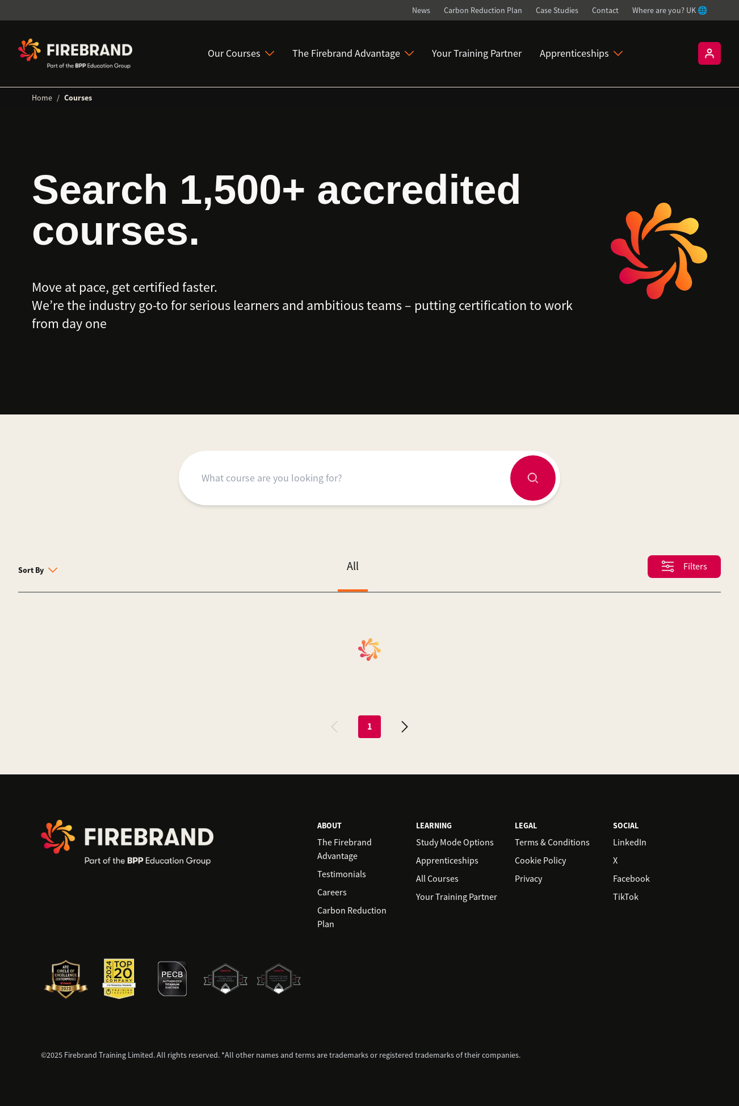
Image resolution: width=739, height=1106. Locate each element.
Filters (684, 566)
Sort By (37, 570)
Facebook (631, 879)
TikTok (626, 897)
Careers (332, 892)
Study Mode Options (455, 842)
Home (42, 98)
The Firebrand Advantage (353, 53)
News (421, 10)
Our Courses (241, 53)
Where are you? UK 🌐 (669, 10)
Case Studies (557, 10)
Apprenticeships (581, 53)
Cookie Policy (540, 860)
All (353, 566)
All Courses (437, 879)
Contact (605, 10)
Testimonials (341, 874)
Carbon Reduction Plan (483, 10)
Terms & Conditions (552, 842)
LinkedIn (629, 842)
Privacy (528, 879)
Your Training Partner (477, 53)
